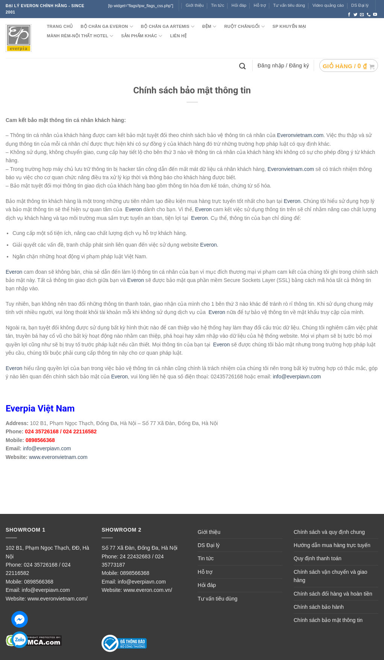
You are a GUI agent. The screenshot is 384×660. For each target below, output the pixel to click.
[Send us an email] (362, 14)
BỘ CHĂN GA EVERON (106, 26)
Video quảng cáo (328, 5)
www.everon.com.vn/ (147, 590)
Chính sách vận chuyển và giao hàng (330, 576)
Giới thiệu (209, 532)
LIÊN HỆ (178, 36)
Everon (292, 201)
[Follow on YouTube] (375, 14)
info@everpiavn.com (297, 376)
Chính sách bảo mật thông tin (328, 620)
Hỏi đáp (239, 5)
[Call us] (369, 14)
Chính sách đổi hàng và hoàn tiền (333, 594)
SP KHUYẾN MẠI (289, 26)
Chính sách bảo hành (319, 607)
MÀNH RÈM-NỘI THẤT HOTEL (80, 36)
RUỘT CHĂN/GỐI (244, 26)
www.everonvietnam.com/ (57, 599)
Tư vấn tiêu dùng (289, 5)
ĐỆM (209, 26)
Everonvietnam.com (300, 135)
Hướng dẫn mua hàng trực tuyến (332, 545)
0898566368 (38, 582)
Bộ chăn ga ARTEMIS (167, 26)
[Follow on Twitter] (356, 14)
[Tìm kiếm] (243, 65)
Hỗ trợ (260, 5)
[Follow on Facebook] (349, 14)
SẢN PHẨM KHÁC (141, 36)
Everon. (209, 245)
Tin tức (217, 5)
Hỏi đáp (207, 585)
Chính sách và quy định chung (329, 532)
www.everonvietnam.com (58, 457)
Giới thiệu (195, 5)
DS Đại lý (360, 5)
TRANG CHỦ (60, 26)
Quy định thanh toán (318, 558)
